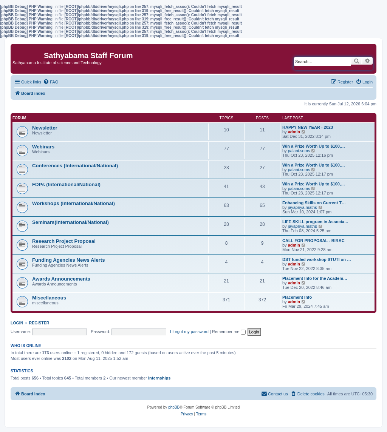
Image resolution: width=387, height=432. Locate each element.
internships (159, 378)
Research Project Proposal (64, 241)
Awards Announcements (61, 279)
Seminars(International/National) (70, 222)
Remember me (229, 331)
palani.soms (299, 150)
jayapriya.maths (302, 207)
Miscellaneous (49, 298)
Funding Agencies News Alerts (68, 260)
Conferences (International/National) (75, 165)
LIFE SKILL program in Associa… (315, 221)
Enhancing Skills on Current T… (314, 203)
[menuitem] (50, 81)
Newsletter (44, 128)
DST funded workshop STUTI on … (316, 259)
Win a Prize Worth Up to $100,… (313, 146)
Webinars (43, 147)
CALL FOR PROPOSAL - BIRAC (313, 240)
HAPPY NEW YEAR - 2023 (307, 127)
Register (39, 323)
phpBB (174, 407)
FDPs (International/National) (66, 184)
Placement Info (297, 297)
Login (17, 323)
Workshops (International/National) (73, 203)
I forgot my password (189, 331)
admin (294, 132)
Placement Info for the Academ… (314, 278)
